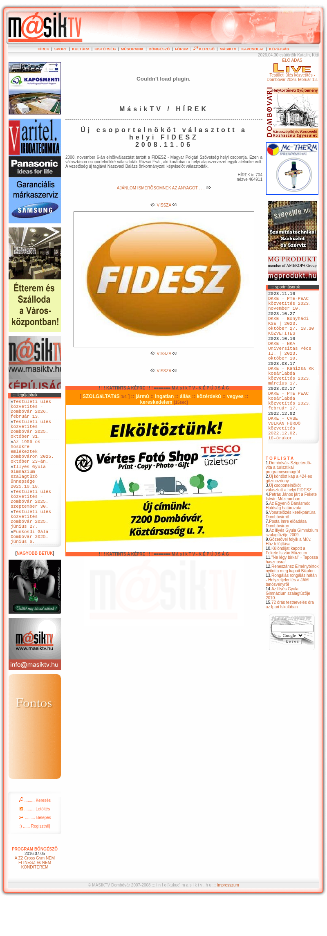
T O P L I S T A (279, 495)
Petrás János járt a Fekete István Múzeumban (291, 533)
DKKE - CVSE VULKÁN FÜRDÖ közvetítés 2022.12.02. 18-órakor (284, 462)
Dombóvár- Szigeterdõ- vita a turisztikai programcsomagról (288, 504)
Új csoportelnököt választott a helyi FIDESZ (288, 524)
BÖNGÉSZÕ (159, 49)
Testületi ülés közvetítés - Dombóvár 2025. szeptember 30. (31, 523)
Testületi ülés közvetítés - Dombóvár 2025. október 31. (31, 436)
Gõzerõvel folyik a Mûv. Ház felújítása (288, 578)
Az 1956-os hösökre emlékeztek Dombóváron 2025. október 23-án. (32, 464)
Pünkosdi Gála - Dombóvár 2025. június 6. (32, 570)
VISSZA (164, 205)
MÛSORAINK (132, 49)
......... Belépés (34, 853)
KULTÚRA (81, 49)
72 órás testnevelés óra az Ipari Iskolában (290, 641)
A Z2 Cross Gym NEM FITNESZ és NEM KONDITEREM (35, 898)
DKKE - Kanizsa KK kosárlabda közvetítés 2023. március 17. (291, 397)
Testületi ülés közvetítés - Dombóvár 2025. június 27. (31, 548)
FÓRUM (181, 49)
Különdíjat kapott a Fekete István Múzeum (286, 587)
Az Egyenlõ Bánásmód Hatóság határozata (288, 542)
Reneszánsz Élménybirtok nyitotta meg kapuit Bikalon (292, 605)
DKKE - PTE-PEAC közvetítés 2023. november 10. (289, 306)
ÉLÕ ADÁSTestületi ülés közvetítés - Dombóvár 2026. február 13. (292, 70)
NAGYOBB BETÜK (35, 589)
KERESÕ (204, 49)
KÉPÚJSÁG (279, 49)
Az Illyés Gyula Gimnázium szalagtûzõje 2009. (292, 569)
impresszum (228, 920)
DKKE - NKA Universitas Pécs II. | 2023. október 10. (289, 365)
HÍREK (43, 49)
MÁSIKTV (227, 49)
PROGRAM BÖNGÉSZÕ (35, 884)
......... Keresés (35, 836)
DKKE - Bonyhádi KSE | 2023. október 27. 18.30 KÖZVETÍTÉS (291, 334)
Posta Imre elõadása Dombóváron (286, 560)
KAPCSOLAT (252, 49)
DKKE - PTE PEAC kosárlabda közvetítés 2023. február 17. (289, 428)
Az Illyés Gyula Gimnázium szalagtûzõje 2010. (288, 630)
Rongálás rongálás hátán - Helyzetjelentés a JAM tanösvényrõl (291, 616)
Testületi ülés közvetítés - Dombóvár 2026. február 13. (31, 411)
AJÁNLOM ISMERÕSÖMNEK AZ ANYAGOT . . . (164, 188)
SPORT (60, 49)
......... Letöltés (35, 844)
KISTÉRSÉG (105, 49)
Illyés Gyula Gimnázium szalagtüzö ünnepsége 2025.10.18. (28, 495)
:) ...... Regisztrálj (34, 862)
